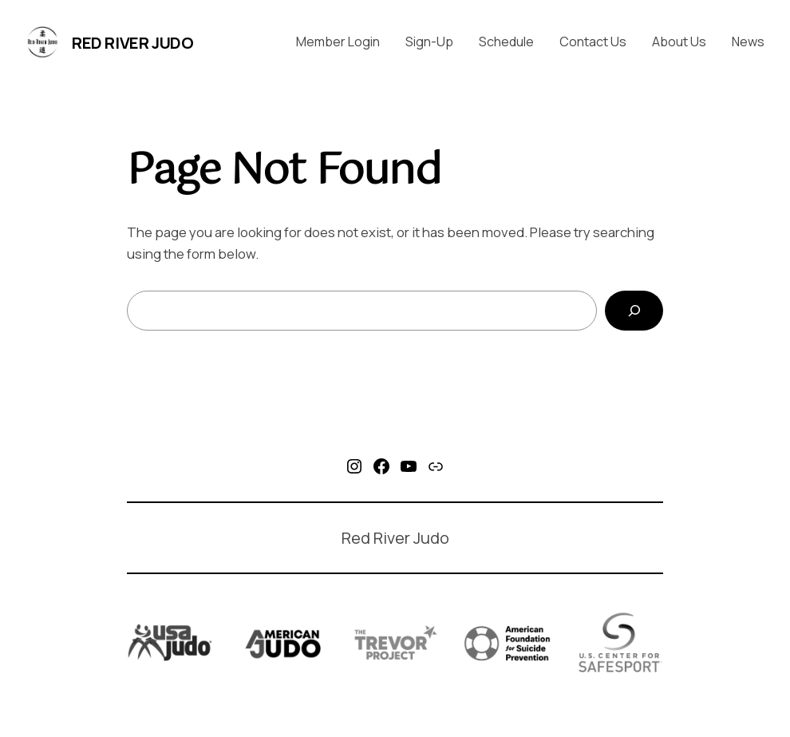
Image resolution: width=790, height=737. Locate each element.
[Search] (634, 311)
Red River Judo (132, 42)
